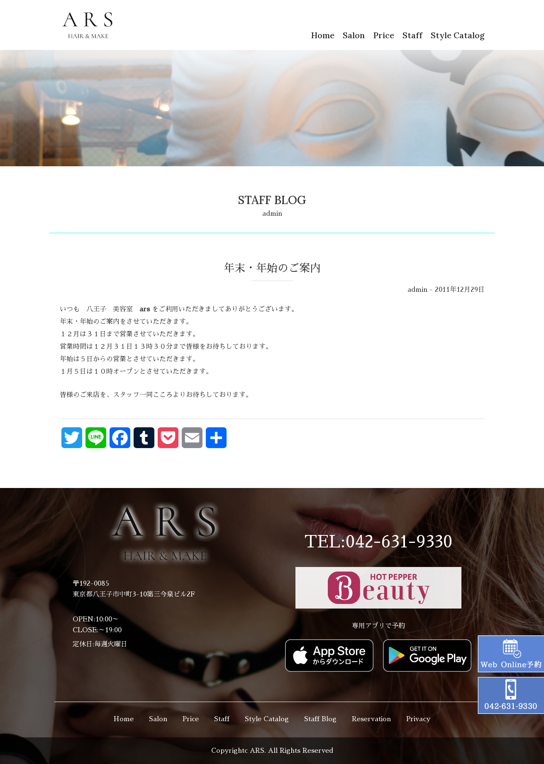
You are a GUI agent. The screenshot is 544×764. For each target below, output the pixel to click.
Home (322, 35)
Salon (354, 35)
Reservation (371, 719)
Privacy (418, 719)
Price (383, 35)
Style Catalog (458, 35)
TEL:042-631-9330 (378, 542)
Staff (412, 35)
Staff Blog (320, 719)
